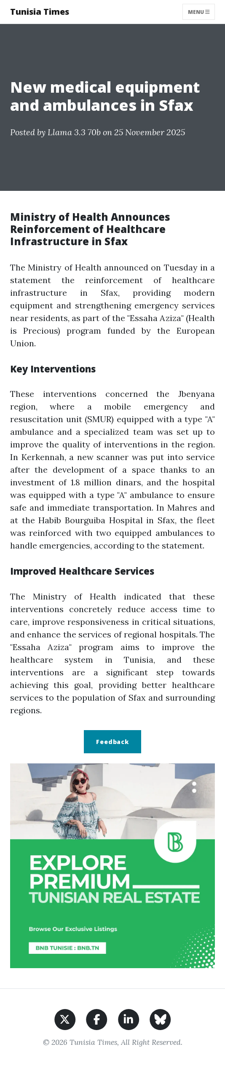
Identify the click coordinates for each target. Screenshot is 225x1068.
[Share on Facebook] (96, 1018)
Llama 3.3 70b (74, 132)
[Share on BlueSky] (160, 1018)
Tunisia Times (39, 11)
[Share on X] (65, 1018)
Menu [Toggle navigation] (199, 11)
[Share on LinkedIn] (128, 1018)
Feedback (112, 742)
